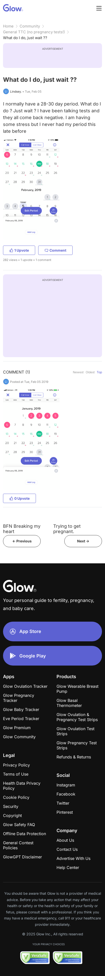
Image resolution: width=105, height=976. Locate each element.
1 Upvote (19, 250)
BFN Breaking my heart (21, 528)
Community (30, 26)
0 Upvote (19, 498)
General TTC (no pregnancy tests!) (34, 32)
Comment (55, 250)
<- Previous (22, 541)
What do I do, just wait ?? (25, 37)
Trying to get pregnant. (67, 528)
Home (8, 26)
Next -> (83, 541)
